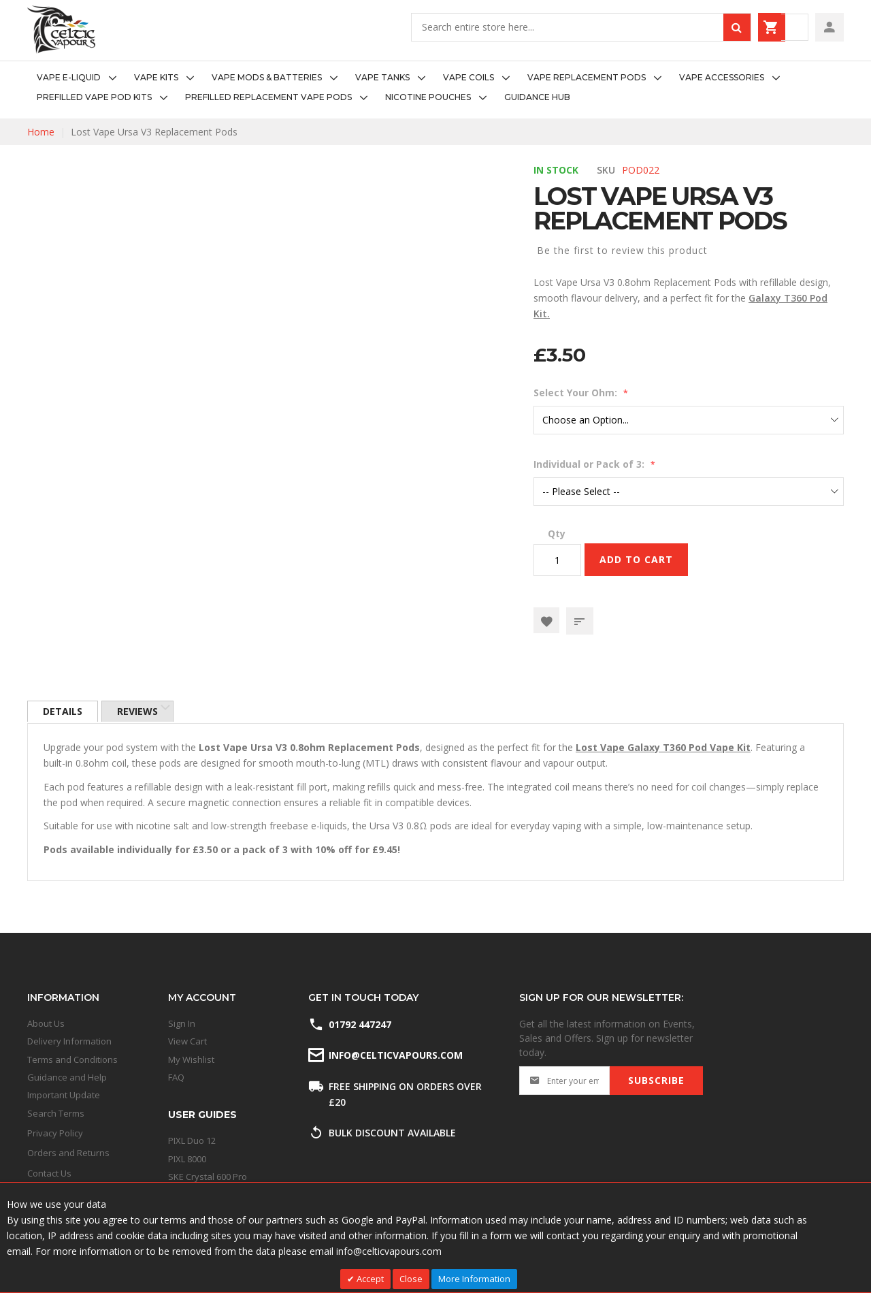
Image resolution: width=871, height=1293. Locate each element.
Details (63, 711)
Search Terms (55, 1113)
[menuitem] (81, 78)
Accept (369, 1279)
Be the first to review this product (622, 250)
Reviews (140, 711)
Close (411, 1279)
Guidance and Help (67, 1077)
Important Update (63, 1095)
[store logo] (61, 29)
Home (40, 131)
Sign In (181, 1023)
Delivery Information (69, 1041)
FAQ (176, 1077)
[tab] (63, 712)
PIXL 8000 (187, 1159)
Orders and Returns (68, 1153)
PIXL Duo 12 (192, 1140)
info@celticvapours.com (395, 1055)
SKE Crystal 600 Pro (207, 1176)
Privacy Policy (55, 1133)
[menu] (435, 88)
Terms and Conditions (72, 1059)
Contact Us (49, 1173)
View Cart (187, 1041)
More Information (474, 1279)
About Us (46, 1023)
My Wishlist (191, 1059)
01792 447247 (360, 1024)
